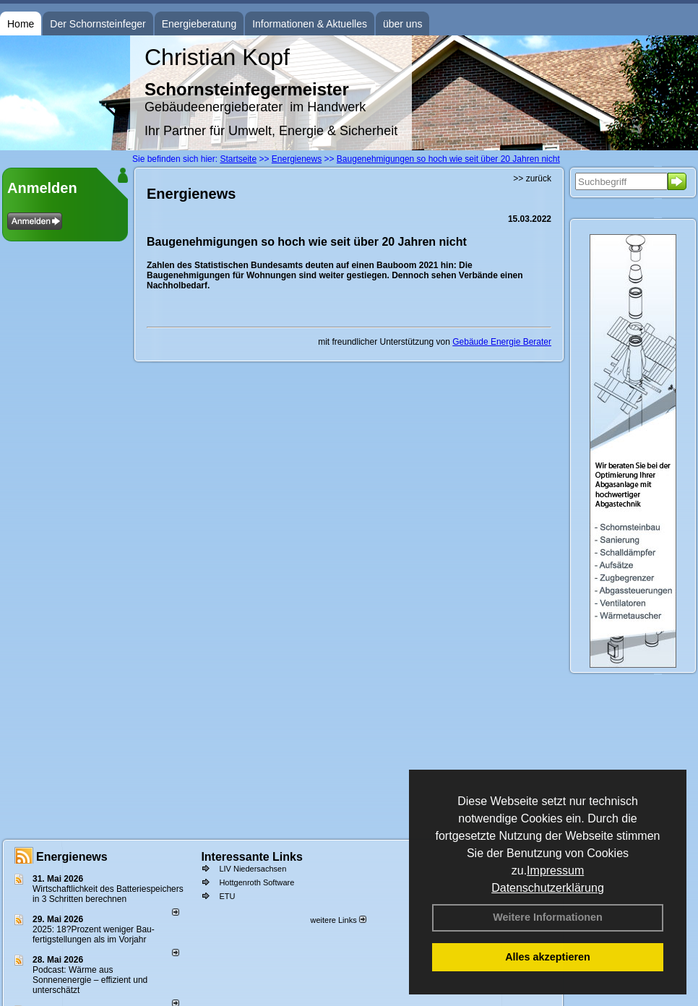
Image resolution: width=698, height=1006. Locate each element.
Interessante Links (252, 857)
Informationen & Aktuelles (309, 24)
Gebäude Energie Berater (501, 342)
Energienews (72, 857)
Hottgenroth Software (256, 882)
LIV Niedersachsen (252, 868)
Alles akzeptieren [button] (547, 957)
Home (20, 24)
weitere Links (338, 920)
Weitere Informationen (548, 917)
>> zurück (532, 178)
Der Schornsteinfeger (97, 24)
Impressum (555, 870)
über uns (402, 24)
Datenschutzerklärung (547, 888)
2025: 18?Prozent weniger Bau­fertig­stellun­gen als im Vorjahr (94, 934)
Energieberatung (199, 24)
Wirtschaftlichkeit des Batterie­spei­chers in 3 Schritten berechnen (108, 894)
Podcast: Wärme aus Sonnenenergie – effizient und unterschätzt (90, 980)
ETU (227, 896)
